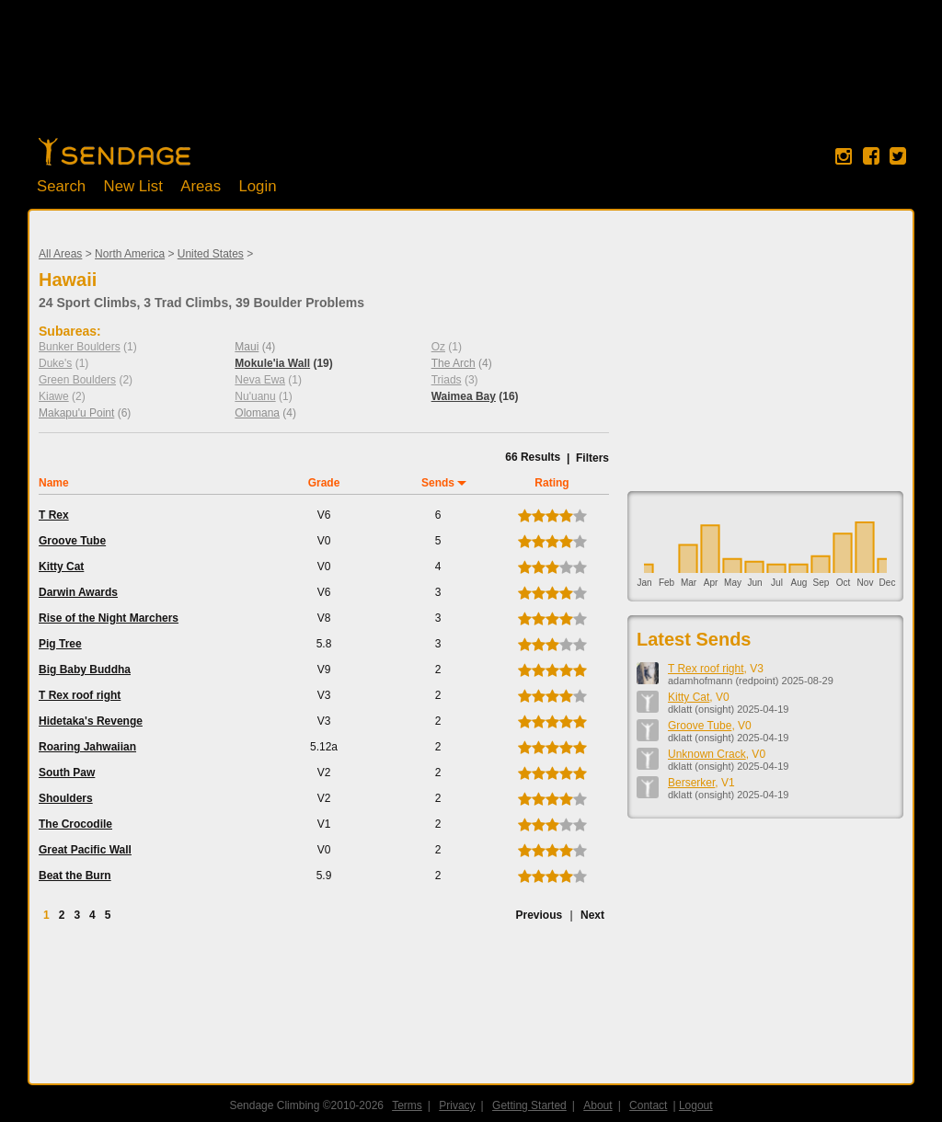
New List (133, 186)
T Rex (54, 515)
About (597, 1105)
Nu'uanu (255, 396)
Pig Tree (60, 643)
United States (211, 253)
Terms (407, 1105)
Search (61, 186)
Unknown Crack (707, 754)
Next (592, 915)
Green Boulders (77, 379)
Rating (551, 482)
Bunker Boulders (80, 346)
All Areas (60, 253)
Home (114, 152)
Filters (592, 458)
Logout (696, 1105)
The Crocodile (75, 824)
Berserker (691, 782)
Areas (200, 186)
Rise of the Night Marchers (108, 618)
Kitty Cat (61, 566)
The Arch (453, 363)
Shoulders (66, 798)
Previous (538, 915)
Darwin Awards (78, 592)
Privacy (457, 1105)
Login (257, 186)
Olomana (257, 412)
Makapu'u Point (76, 412)
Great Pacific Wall (85, 849)
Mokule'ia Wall (272, 363)
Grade (324, 482)
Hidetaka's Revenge (91, 721)
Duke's (55, 363)
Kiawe (54, 396)
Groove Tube (72, 540)
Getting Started (529, 1105)
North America (130, 253)
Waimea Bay (463, 396)
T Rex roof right (80, 695)
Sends (437, 482)
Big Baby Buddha (85, 669)
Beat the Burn (75, 875)
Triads (446, 379)
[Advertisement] (471, 78)
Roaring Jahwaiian (87, 746)
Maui (246, 346)
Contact (648, 1105)
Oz (438, 346)
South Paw (67, 772)
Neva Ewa (260, 379)
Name (54, 482)
